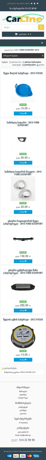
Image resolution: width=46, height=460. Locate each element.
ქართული (11, 3)
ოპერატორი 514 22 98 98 (23, 8)
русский (20, 3)
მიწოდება (23, 391)
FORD (16, 50)
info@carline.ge (25, 435)
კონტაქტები (23, 407)
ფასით (41, 65)
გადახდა (23, 395)
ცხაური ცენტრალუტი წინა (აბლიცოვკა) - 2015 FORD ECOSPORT (23, 271)
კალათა (23, 413)
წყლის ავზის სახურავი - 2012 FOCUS (23, 319)
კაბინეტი (23, 410)
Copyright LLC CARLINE (12, 451)
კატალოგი (8, 50)
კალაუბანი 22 (23, 432)
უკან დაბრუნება (10, 368)
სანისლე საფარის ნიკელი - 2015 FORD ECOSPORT (23, 173)
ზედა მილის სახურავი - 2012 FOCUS (23, 73)
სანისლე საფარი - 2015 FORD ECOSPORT (23, 124)
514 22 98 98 (27, 440)
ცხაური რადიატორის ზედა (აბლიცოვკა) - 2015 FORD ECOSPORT (23, 222)
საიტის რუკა (23, 398)
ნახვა (23, 113)
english (27, 3)
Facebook (23, 423)
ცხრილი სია (16, 62)
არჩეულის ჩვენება (10, 56)
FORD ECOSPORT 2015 (28, 372)
